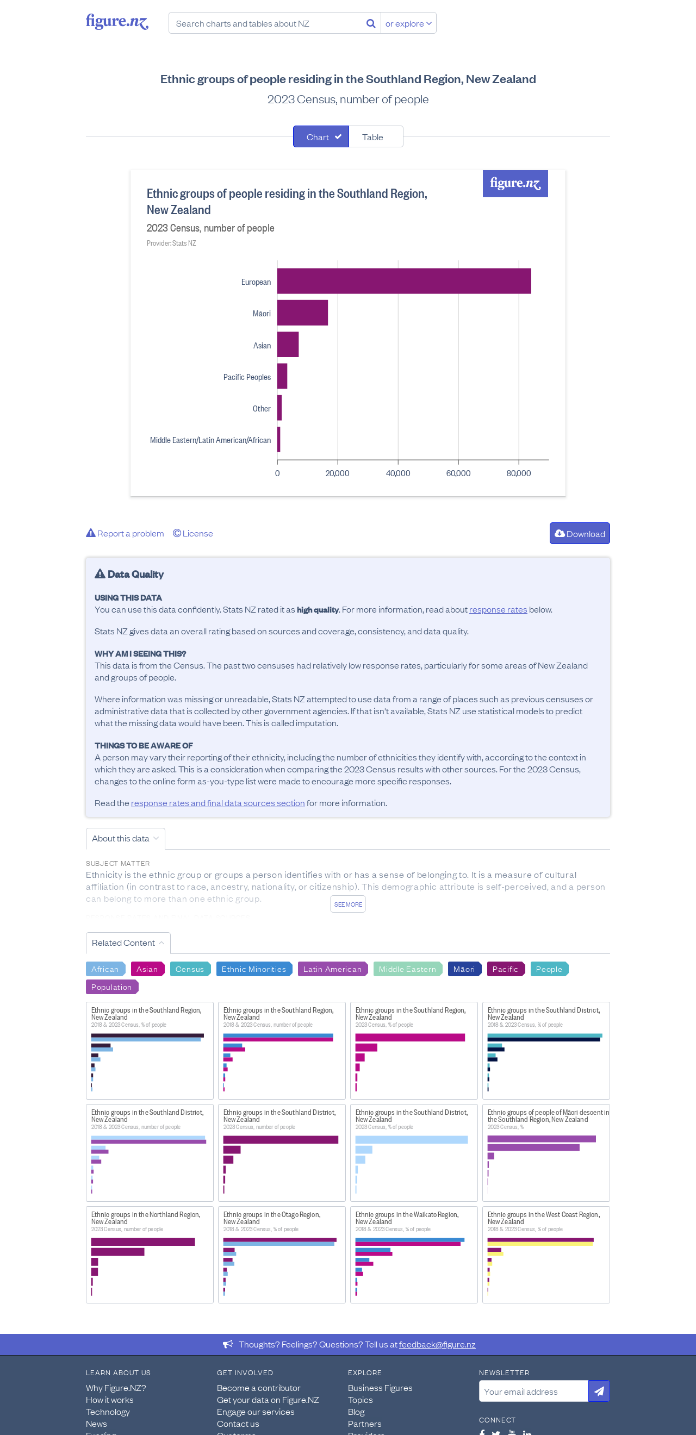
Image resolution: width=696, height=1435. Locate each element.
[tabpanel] (348, 333)
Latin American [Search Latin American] (332, 968)
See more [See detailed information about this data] (348, 904)
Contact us (238, 1423)
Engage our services (256, 1411)
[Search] (371, 23)
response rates (498, 609)
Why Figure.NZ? (116, 1387)
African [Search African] (105, 968)
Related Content (123, 942)
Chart (318, 136)
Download (580, 533)
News (96, 1423)
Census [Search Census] (190, 968)
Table (372, 136)
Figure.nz (117, 22)
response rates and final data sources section (218, 802)
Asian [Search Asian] (147, 968)
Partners (365, 1423)
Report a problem (125, 533)
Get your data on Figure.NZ (268, 1399)
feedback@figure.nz (437, 1344)
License (193, 533)
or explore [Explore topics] (409, 23)
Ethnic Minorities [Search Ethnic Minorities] (254, 968)
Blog (356, 1411)
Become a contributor (259, 1387)
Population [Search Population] (111, 986)
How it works (110, 1399)
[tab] (321, 136)
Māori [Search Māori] (464, 968)
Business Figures (380, 1387)
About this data (121, 838)
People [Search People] (549, 968)
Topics (360, 1399)
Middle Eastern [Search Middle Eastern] (407, 968)
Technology (108, 1411)
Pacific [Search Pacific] (506, 968)
